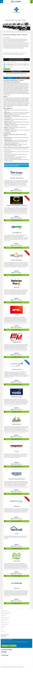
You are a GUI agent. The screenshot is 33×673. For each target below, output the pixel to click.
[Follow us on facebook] (3, 651)
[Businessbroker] (16, 1)
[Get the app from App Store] (5, 660)
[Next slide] (28, 24)
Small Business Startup (4, 619)
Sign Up (9, 645)
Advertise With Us (4, 620)
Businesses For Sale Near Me (5, 612)
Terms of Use (3, 631)
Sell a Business (3, 615)
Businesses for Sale (4, 610)
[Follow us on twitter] (5, 651)
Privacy (2, 629)
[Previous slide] (4, 24)
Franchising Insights (4, 624)
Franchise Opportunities (5, 613)
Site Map (2, 627)
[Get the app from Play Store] (13, 660)
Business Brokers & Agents (5, 617)
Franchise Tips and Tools (5, 622)
